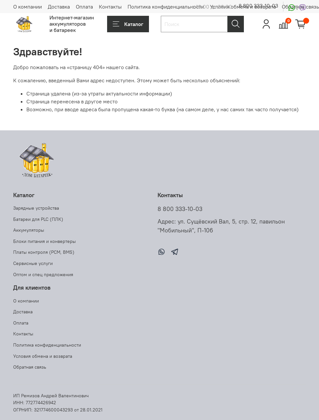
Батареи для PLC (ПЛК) (38, 219)
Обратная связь (29, 367)
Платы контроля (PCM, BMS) (43, 252)
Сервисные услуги (33, 263)
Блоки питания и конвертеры (44, 241)
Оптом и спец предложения (43, 274)
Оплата (84, 6)
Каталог (128, 24)
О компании (27, 6)
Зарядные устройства (36, 208)
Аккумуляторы (28, 230)
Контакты (110, 6)
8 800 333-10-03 (258, 5)
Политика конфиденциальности (166, 6)
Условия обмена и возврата (42, 356)
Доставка (59, 6)
